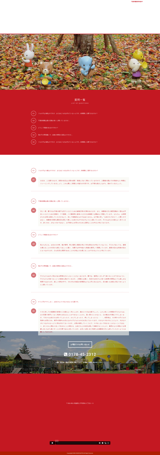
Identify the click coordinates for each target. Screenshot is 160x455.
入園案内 (72, 29)
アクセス (155, 4)
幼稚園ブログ (120, 29)
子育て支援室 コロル (88, 29)
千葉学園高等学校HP (137, 1)
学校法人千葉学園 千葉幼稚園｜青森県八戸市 (80, 11)
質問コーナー (104, 29)
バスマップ (148, 4)
